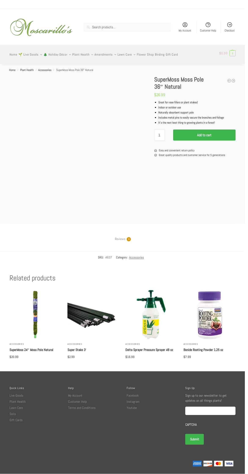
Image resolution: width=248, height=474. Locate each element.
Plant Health (27, 67)
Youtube (132, 405)
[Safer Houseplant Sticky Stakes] (229, 78)
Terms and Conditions (82, 405)
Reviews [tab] (120, 236)
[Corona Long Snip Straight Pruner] (233, 78)
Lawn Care (16, 405)
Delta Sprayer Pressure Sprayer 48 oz (149, 347)
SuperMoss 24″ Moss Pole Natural (31, 347)
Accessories (44, 67)
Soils (13, 411)
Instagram (133, 399)
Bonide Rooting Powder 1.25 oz (203, 347)
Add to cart (204, 132)
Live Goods (16, 393)
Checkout (230, 27)
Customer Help (208, 27)
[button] (227, 53)
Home (12, 67)
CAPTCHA (191, 422)
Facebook (133, 393)
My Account (185, 27)
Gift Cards (16, 417)
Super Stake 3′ (76, 347)
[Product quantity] (159, 132)
